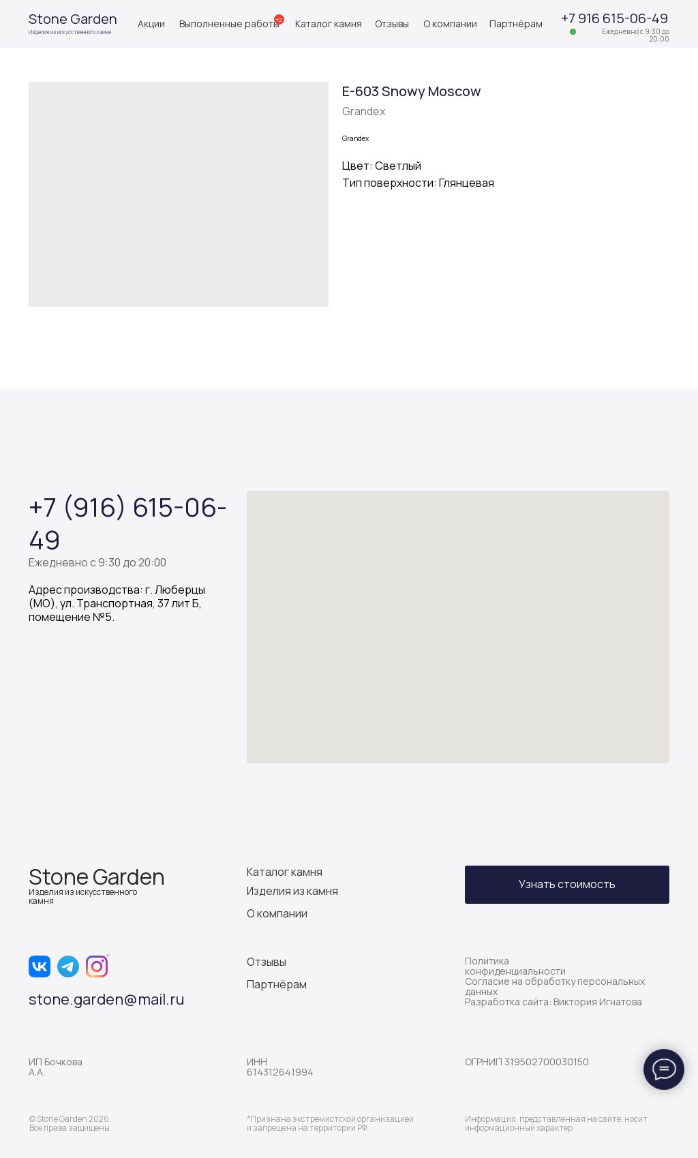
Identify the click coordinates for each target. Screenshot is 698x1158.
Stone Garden (73, 19)
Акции (151, 23)
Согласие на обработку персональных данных (555, 986)
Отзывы (392, 23)
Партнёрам (516, 23)
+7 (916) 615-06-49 (128, 523)
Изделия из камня (292, 890)
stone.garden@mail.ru (107, 999)
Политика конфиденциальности (515, 965)
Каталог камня (328, 23)
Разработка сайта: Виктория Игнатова (553, 1001)
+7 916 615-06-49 (614, 18)
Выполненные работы (229, 23)
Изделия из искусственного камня (70, 31)
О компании (450, 23)
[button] (567, 885)
